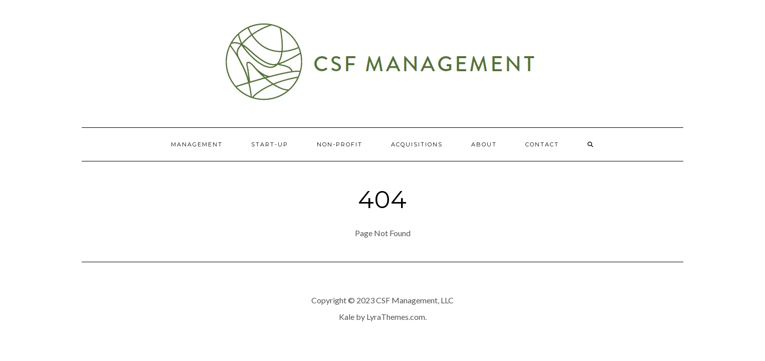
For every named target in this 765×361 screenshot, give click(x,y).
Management (197, 144)
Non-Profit (339, 144)
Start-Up (269, 144)
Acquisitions (417, 144)
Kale (346, 316)
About (484, 144)
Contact (542, 144)
